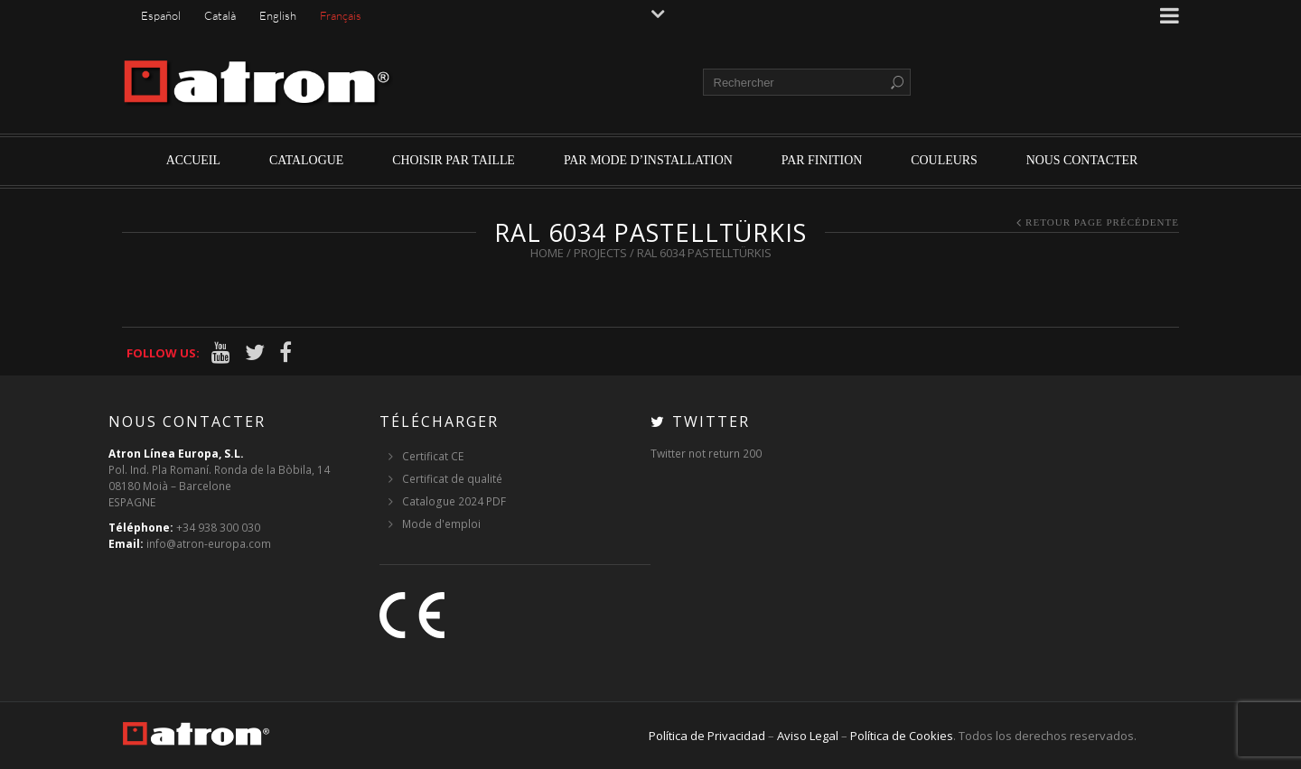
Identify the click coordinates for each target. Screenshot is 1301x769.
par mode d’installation (648, 160)
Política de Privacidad (707, 735)
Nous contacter (1082, 160)
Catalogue (306, 160)
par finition (822, 160)
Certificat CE (432, 456)
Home (547, 253)
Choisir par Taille (453, 160)
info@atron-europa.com (208, 543)
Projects (600, 253)
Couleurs (944, 160)
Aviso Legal (807, 735)
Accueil (193, 160)
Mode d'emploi (441, 524)
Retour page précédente (1102, 222)
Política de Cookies (901, 735)
